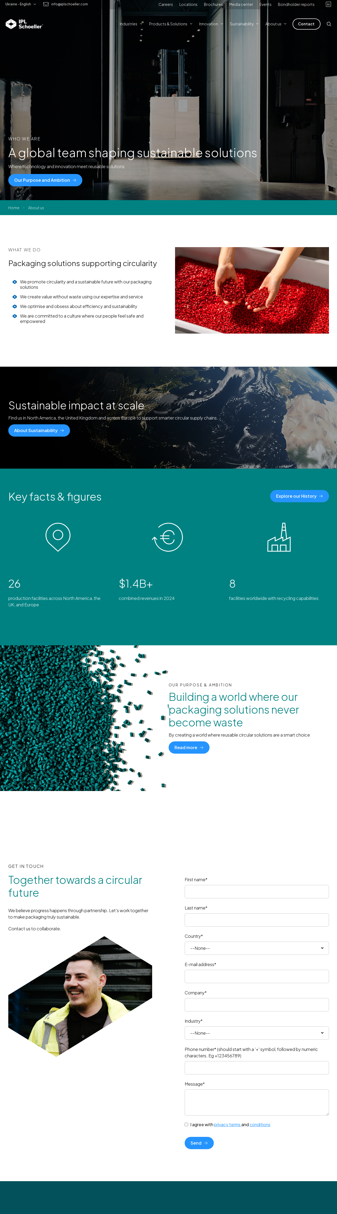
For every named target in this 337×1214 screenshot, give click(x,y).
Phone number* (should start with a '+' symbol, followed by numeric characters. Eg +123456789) (251, 1052)
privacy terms (227, 1124)
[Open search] (329, 24)
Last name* (196, 908)
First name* (196, 879)
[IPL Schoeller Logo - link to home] (24, 24)
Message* (195, 1084)
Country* (194, 936)
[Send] (199, 1143)
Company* (196, 992)
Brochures (213, 4)
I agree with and (230, 1124)
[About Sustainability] (39, 430)
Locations (188, 4)
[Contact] (306, 23)
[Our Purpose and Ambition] (45, 180)
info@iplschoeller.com (69, 4)
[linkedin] (328, 4)
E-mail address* (200, 964)
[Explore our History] (299, 496)
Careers (165, 4)
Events (265, 4)
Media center (241, 4)
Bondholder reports (296, 4)
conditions (260, 1124)
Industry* (194, 1021)
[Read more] (189, 747)
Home (14, 207)
